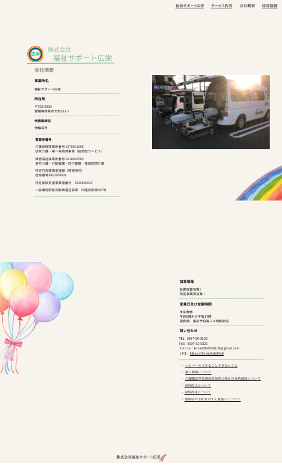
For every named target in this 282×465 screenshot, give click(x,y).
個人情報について (198, 372)
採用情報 (269, 6)
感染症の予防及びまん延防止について (212, 399)
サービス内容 (221, 6)
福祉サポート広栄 (189, 6)
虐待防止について (197, 386)
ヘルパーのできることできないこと (211, 365)
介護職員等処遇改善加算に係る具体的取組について (223, 378)
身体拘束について (197, 392)
